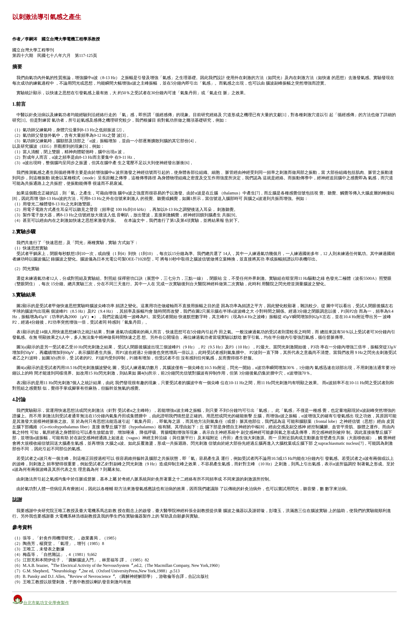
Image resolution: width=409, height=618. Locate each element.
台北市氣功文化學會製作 (46, 603)
